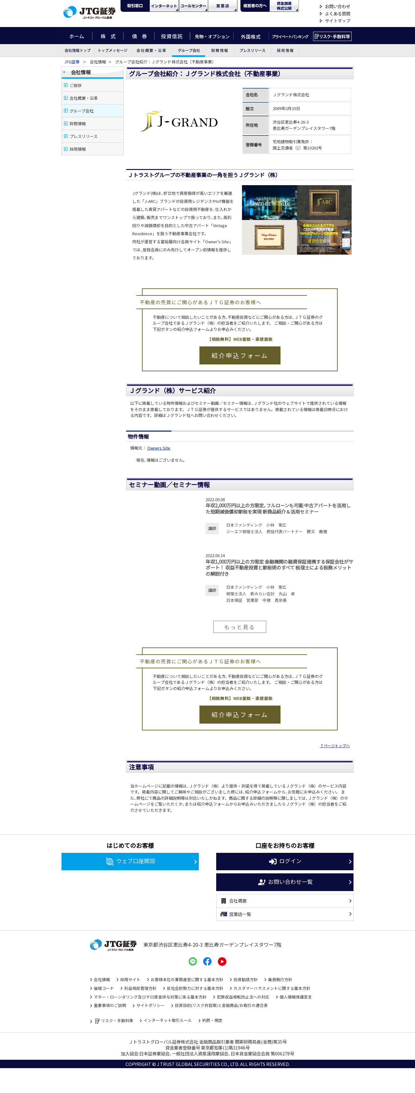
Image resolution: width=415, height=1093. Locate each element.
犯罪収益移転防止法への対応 (243, 997)
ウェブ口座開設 (130, 862)
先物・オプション (211, 35)
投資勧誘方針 (246, 979)
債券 (139, 35)
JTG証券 (72, 62)
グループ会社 (188, 50)
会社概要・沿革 (151, 50)
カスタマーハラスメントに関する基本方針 (272, 988)
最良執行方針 (280, 979)
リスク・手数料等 (113, 1021)
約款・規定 (212, 1020)
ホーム (77, 35)
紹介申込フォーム (240, 355)
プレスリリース (252, 50)
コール (193, 6)
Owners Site (158, 448)
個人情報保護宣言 (296, 997)
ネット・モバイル (164, 6)
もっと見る (239, 627)
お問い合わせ (334, 6)
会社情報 (78, 50)
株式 (107, 35)
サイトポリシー (150, 1005)
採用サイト (130, 979)
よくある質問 (334, 13)
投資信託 (172, 35)
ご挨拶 (76, 85)
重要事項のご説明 (110, 1005)
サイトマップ (334, 21)
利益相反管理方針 (140, 988)
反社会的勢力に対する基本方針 (195, 988)
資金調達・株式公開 (284, 6)
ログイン (285, 862)
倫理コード (104, 988)
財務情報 (219, 50)
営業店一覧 (235, 914)
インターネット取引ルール (168, 1020)
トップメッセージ (112, 50)
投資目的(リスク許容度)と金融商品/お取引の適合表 (221, 1005)
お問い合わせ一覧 (285, 882)
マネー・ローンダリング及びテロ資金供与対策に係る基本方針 (150, 997)
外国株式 (251, 35)
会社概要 (233, 901)
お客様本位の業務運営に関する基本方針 (187, 979)
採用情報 (285, 50)
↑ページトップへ (335, 745)
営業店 (222, 6)
